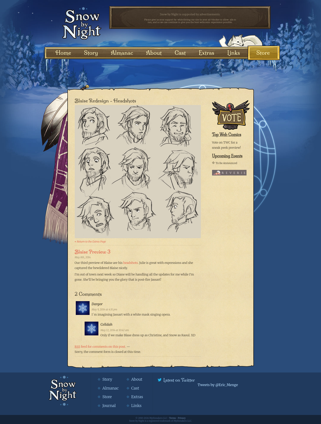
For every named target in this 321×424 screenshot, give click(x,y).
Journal (109, 405)
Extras (206, 52)
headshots (130, 263)
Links (233, 52)
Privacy (182, 418)
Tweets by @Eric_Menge (218, 385)
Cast (180, 52)
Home (63, 52)
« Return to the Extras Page (90, 241)
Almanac (122, 52)
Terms (172, 418)
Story (91, 52)
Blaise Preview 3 (92, 252)
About (154, 52)
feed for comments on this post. (100, 347)
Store (263, 52)
